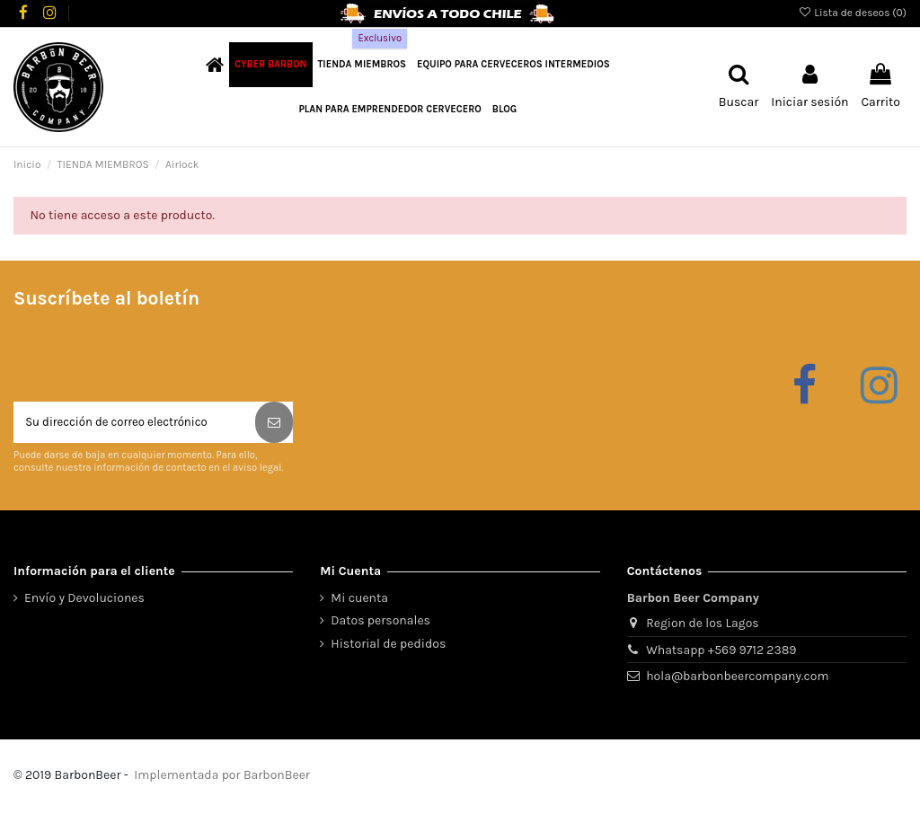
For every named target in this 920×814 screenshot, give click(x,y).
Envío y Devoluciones (84, 600)
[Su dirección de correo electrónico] (134, 424)
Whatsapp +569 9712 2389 (721, 652)
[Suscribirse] (274, 424)
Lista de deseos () (852, 12)
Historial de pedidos (388, 646)
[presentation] (150, 358)
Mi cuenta (359, 600)
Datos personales (380, 624)
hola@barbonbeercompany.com (737, 678)
